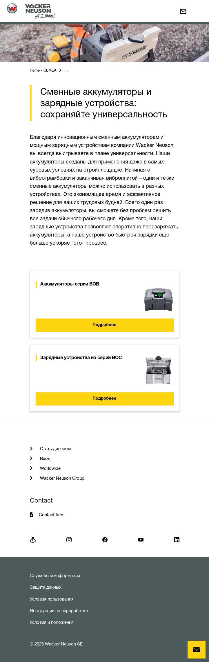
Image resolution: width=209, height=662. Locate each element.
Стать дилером (55, 448)
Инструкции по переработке (59, 610)
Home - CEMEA (43, 70)
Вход (44, 458)
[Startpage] (31, 11)
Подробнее (104, 325)
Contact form (52, 514)
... (66, 70)
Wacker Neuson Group (61, 478)
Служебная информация (55, 575)
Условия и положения (52, 622)
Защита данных (45, 587)
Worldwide (50, 468)
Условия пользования (52, 599)
